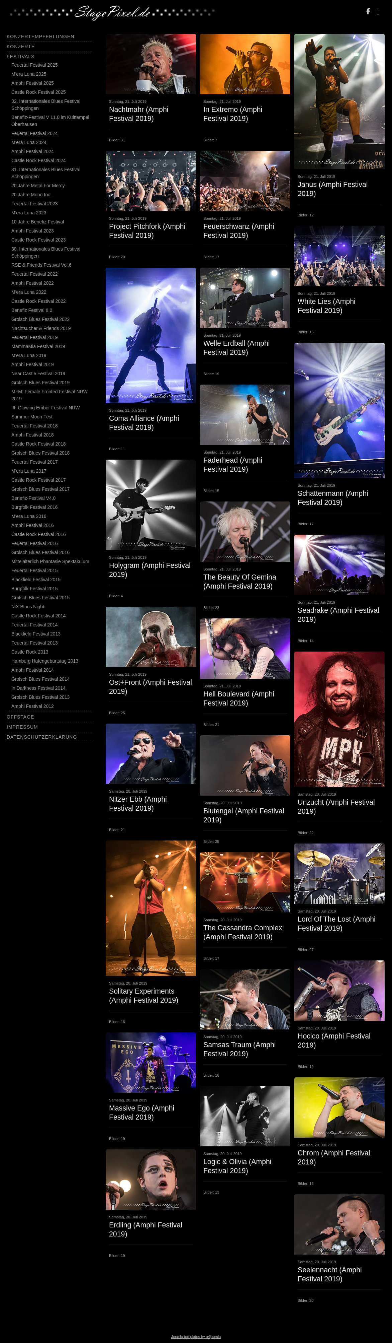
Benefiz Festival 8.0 (31, 310)
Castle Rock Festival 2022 (38, 301)
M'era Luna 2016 (28, 516)
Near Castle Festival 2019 (38, 373)
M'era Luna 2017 (28, 471)
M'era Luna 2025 (28, 74)
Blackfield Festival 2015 (36, 579)
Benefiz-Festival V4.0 (33, 498)
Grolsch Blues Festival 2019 (40, 382)
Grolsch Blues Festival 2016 (40, 552)
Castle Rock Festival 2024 (38, 160)
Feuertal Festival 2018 (34, 425)
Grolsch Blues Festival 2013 (40, 697)
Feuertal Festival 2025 (34, 65)
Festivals (20, 56)
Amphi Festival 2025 (32, 83)
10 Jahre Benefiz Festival (37, 221)
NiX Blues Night (27, 606)
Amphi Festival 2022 (32, 283)
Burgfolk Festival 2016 (34, 507)
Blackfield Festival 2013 (36, 633)
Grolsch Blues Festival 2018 (40, 453)
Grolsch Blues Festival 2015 (40, 597)
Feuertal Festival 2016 (34, 543)
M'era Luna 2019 (28, 355)
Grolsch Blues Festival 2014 (40, 679)
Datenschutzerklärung (42, 737)
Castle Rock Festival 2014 (38, 615)
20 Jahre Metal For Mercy (38, 185)
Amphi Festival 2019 (32, 364)
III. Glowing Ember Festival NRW (45, 407)
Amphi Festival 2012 (32, 706)
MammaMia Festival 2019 (38, 346)
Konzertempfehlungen (40, 36)
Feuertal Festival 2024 (34, 133)
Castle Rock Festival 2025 (38, 92)
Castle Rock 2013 (29, 652)
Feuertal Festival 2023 (34, 203)
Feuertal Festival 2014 (34, 624)
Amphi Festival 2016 (32, 525)
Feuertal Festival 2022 (34, 274)
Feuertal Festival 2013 (34, 643)
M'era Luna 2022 (28, 292)
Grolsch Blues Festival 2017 (40, 489)
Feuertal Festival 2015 (34, 570)
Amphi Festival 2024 (32, 151)
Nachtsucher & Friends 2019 (41, 328)
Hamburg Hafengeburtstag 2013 (44, 661)
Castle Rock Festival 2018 (38, 444)
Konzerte (21, 46)
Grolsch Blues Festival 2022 (40, 319)
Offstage (20, 717)
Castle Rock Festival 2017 (38, 480)
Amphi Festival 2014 (32, 670)
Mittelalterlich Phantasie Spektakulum (50, 561)
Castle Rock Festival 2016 (38, 534)
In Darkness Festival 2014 (38, 688)
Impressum (22, 727)
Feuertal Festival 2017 (34, 462)
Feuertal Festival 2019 (34, 337)
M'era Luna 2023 (28, 212)
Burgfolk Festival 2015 (34, 588)
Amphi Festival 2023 (32, 230)
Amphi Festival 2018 (32, 435)
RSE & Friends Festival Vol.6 (41, 265)
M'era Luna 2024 (28, 142)
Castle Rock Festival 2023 (38, 240)
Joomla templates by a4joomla (196, 1337)
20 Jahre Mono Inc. (31, 194)
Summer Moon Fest (32, 416)
